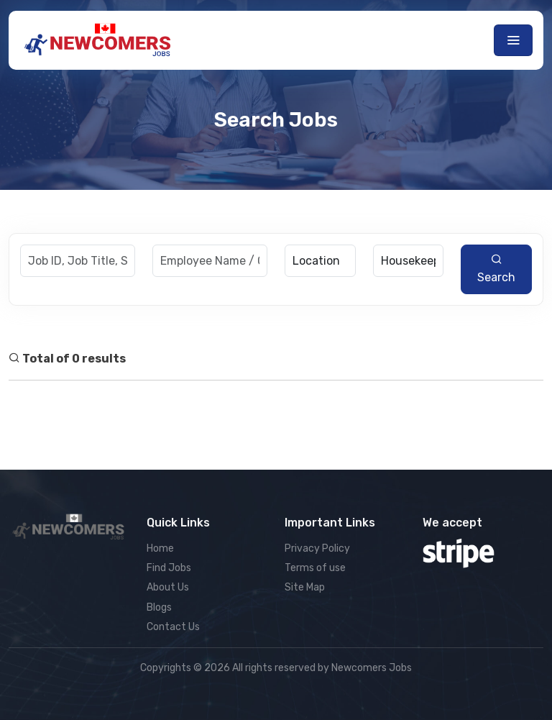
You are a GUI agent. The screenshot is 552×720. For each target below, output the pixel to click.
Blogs (159, 607)
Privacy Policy (317, 548)
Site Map (305, 587)
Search (496, 268)
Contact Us (173, 627)
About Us (168, 587)
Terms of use (315, 568)
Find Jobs (169, 568)
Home (160, 548)
